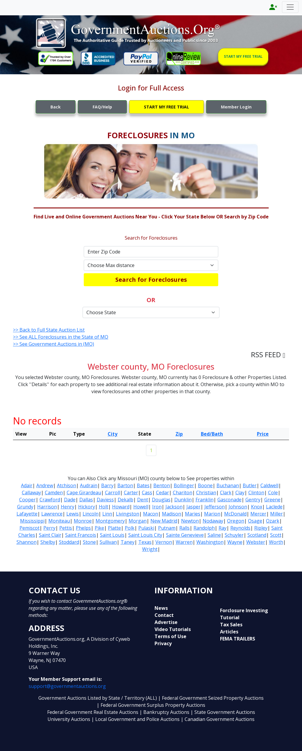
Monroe (83, 521)
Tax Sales (231, 624)
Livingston (127, 513)
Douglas (161, 499)
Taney (127, 542)
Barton (125, 485)
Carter (131, 492)
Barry (107, 485)
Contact (164, 615)
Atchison (66, 485)
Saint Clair (50, 535)
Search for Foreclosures (151, 280)
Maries (192, 513)
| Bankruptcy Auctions (165, 712)
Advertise (166, 622)
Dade (70, 499)
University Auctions (69, 719)
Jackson (174, 506)
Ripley (260, 528)
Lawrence (52, 513)
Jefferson (214, 506)
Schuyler (234, 535)
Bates (143, 485)
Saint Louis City (145, 535)
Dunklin (183, 499)
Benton (161, 485)
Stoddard (69, 542)
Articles (229, 631)
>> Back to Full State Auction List (49, 330)
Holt (103, 506)
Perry (49, 528)
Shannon (27, 542)
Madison (171, 513)
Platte (114, 528)
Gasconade (229, 499)
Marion (212, 513)
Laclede (274, 506)
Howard (120, 506)
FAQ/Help (102, 107)
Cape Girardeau (84, 492)
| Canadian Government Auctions (218, 719)
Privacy (163, 643)
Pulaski (146, 528)
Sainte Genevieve (185, 535)
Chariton (182, 492)
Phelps (83, 528)
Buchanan (227, 485)
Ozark (272, 521)
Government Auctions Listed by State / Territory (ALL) (98, 698)
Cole (273, 492)
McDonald (235, 513)
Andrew (44, 485)
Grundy (25, 506)
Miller (276, 513)
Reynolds (240, 528)
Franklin (205, 499)
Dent (142, 499)
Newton (190, 521)
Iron (157, 506)
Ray (222, 528)
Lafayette (27, 513)
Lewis (72, 513)
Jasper (193, 506)
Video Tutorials (173, 629)
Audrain (88, 485)
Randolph (204, 528)
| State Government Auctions (223, 712)
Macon (150, 513)
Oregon (235, 521)
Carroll (112, 492)
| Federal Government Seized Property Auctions (211, 698)
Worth (276, 542)
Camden (54, 492)
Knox (256, 506)
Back (55, 107)
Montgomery (110, 521)
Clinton (256, 492)
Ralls (184, 528)
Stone (89, 542)
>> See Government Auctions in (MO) (53, 344)
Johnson (238, 506)
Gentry (252, 499)
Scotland (256, 535)
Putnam (166, 528)
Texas (145, 542)
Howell (140, 506)
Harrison (47, 506)
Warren (184, 542)
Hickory (86, 506)
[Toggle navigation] (290, 7)
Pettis (65, 528)
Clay (239, 492)
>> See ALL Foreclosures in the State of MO (60, 337)
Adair (26, 485)
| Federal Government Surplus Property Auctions (151, 705)
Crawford (50, 499)
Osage (255, 521)
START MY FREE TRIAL (243, 56)
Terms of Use (170, 636)
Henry (67, 506)
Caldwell (269, 485)
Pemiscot (29, 528)
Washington (210, 542)
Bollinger (184, 485)
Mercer (258, 513)
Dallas (86, 499)
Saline (214, 535)
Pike (99, 528)
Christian (206, 492)
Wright (149, 549)
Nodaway (213, 521)
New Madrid (163, 521)
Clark (226, 492)
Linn (107, 513)
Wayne (234, 542)
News (161, 608)
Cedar (162, 492)
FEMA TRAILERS (237, 638)
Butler (250, 485)
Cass (147, 492)
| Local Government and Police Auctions (135, 719)
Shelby (47, 542)
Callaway (31, 492)
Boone (205, 485)
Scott (275, 535)
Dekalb (125, 499)
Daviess (105, 499)
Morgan (138, 521)
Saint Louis (112, 535)
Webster (255, 542)
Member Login (236, 107)
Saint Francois (80, 535)
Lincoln (91, 513)
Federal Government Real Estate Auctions (92, 712)
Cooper (27, 499)
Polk (129, 528)
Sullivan (108, 542)
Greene (272, 499)
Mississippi (32, 521)
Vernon (163, 542)
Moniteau (59, 521)
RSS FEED (268, 354)
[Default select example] (151, 265)
